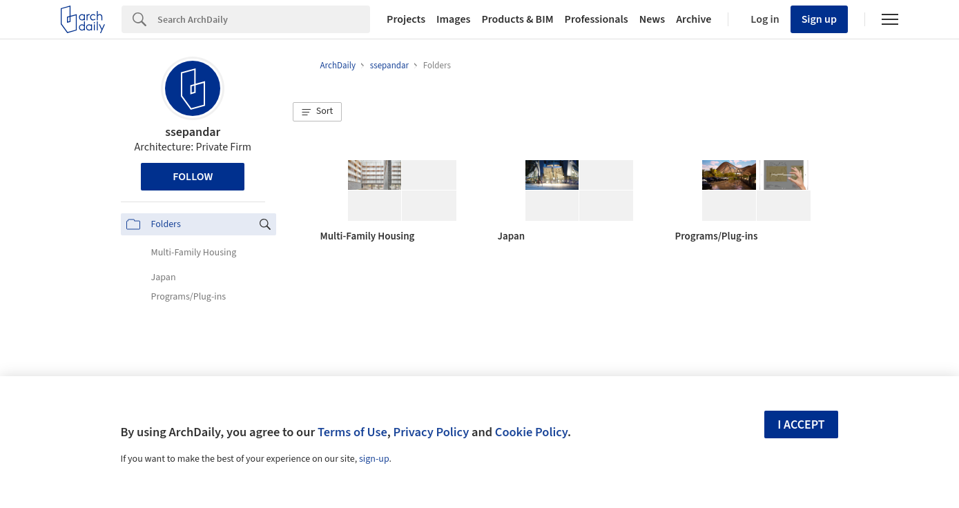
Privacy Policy (431, 432)
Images (453, 19)
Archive (693, 19)
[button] (317, 111)
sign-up (374, 459)
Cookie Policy (531, 432)
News (652, 19)
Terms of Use (352, 432)
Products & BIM (517, 19)
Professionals (596, 19)
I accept (800, 424)
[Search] (263, 19)
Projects (406, 19)
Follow (193, 176)
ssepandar (192, 132)
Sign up (819, 19)
